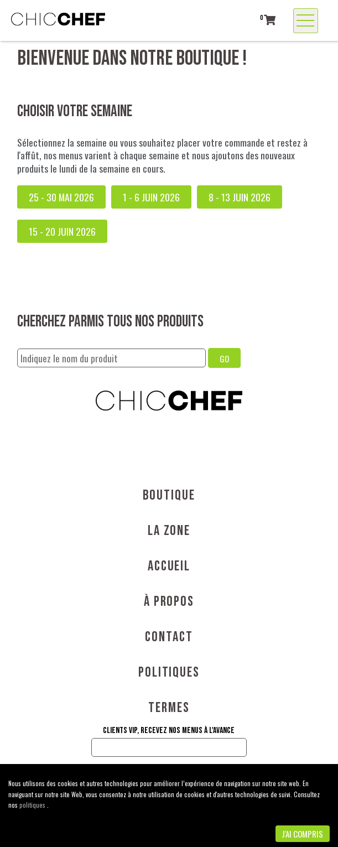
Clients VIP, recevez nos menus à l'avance (169, 730)
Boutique (169, 495)
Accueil (169, 566)
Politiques (169, 672)
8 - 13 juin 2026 (240, 197)
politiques (33, 805)
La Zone (169, 530)
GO (224, 358)
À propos (169, 601)
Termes (169, 707)
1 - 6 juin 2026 (151, 197)
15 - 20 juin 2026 (62, 231)
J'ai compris (302, 834)
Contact (169, 637)
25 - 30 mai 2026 (61, 197)
